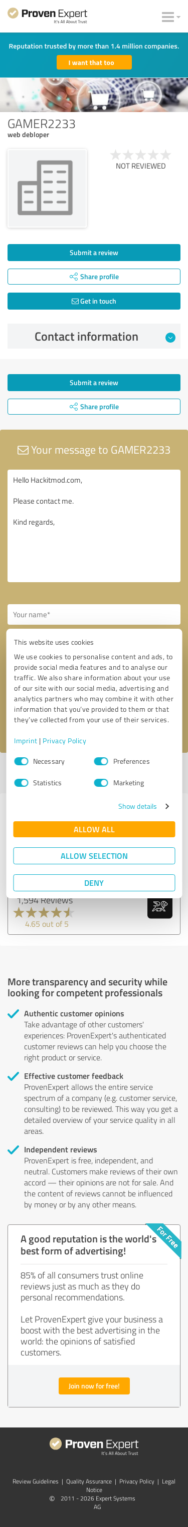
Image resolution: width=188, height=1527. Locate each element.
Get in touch (94, 301)
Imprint (26, 740)
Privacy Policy (64, 740)
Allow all (94, 829)
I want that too (91, 62)
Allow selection (94, 855)
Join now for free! (94, 1385)
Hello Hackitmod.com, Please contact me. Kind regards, (94, 526)
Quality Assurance (89, 1481)
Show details (137, 806)
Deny (94, 882)
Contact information (105, 336)
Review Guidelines (36, 1481)
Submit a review (94, 252)
